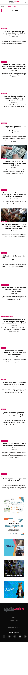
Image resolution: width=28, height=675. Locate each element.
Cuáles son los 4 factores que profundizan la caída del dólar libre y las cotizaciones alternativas (14, 34)
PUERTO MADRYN (14, 620)
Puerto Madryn (5, 284)
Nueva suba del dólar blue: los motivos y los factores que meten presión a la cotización (14, 195)
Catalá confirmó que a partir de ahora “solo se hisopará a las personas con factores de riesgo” (14, 321)
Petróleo (4, 474)
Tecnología (4, 440)
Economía (4, 28)
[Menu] (2, 2)
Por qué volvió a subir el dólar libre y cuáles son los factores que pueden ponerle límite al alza (14, 98)
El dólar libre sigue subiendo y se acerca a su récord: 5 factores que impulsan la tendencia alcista (14, 66)
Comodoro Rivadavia (7, 316)
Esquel (3, 409)
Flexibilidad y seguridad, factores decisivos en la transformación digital (14, 445)
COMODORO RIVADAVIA (14, 627)
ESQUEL (14, 624)
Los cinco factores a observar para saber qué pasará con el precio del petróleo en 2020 (14, 479)
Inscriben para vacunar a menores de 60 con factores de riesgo (14, 383)
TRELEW (14, 617)
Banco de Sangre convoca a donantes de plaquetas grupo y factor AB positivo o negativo (14, 414)
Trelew (3, 348)
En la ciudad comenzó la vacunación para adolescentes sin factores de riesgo (14, 353)
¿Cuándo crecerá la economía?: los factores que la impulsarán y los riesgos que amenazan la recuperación (14, 129)
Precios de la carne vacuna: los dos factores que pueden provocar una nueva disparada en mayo (14, 226)
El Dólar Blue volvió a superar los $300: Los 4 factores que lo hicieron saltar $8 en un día (14, 258)
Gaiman (3, 379)
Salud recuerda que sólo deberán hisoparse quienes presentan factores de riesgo (14, 289)
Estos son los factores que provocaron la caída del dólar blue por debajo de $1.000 (14, 163)
